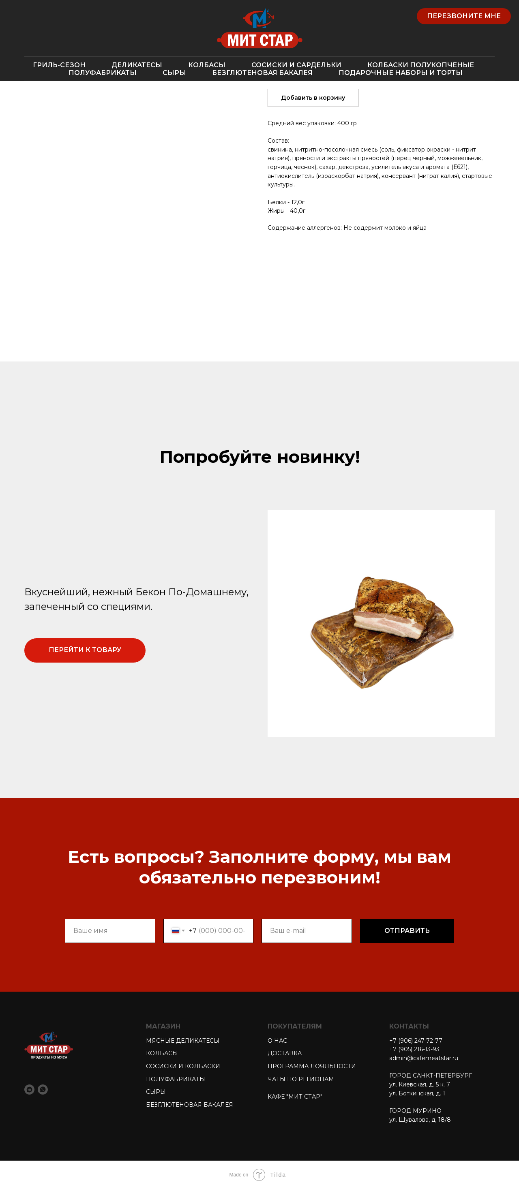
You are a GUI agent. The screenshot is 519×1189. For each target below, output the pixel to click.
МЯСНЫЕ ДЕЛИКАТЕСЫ (182, 1040)
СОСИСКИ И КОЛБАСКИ (183, 1066)
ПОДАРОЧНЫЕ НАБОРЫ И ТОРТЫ (401, 73)
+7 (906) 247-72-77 (415, 1040)
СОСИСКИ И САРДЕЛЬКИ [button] (296, 65)
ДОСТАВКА (285, 1053)
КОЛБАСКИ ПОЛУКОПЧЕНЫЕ (420, 65)
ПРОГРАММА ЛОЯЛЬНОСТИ (312, 1066)
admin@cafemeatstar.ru (423, 1058)
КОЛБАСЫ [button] (206, 65)
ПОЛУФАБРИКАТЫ (103, 73)
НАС (279, 1040)
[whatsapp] (43, 1089)
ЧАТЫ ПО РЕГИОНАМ (301, 1079)
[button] (464, 16)
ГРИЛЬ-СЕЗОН (59, 65)
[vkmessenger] (29, 1089)
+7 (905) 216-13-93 (414, 1049)
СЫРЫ (174, 73)
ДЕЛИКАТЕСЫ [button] (137, 65)
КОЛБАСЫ (162, 1053)
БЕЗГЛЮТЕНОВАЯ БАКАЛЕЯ (262, 73)
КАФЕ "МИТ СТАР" (295, 1096)
